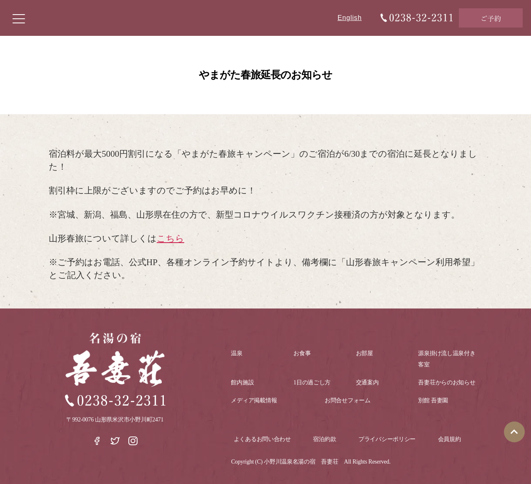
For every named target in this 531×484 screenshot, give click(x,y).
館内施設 (242, 382)
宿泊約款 (324, 439)
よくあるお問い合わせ (262, 439)
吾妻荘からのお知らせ (446, 382)
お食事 (302, 353)
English (350, 17)
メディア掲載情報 (254, 400)
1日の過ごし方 (312, 382)
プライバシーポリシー (387, 439)
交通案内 (367, 382)
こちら (170, 238)
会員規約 (449, 439)
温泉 (236, 353)
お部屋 (364, 353)
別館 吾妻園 (433, 400)
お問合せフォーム (348, 400)
